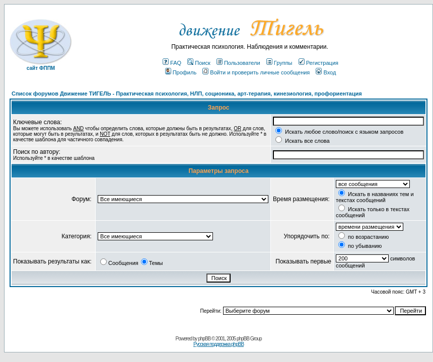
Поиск (198, 63)
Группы (279, 63)
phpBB (204, 338)
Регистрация (318, 63)
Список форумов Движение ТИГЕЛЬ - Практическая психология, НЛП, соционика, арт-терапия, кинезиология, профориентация (187, 93)
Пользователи (238, 63)
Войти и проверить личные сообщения (256, 72)
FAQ (172, 63)
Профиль (181, 72)
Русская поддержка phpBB (218, 344)
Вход (326, 72)
